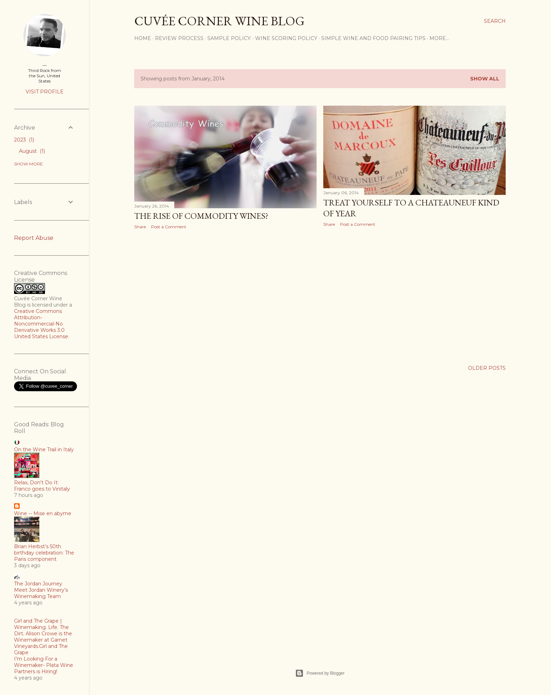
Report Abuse (33, 238)
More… (439, 38)
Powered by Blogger (319, 673)
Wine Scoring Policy (286, 38)
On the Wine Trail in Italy (44, 449)
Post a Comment (168, 226)
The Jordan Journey (38, 584)
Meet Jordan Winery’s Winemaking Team (41, 593)
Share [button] (140, 226)
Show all (484, 79)
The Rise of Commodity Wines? (201, 215)
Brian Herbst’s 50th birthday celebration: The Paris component (44, 552)
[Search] (495, 21)
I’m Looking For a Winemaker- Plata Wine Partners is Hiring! (43, 665)
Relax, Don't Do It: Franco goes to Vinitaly (42, 485)
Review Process (179, 38)
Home (142, 38)
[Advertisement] (225, 296)
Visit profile (45, 91)
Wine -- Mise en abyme (42, 513)
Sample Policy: (229, 38)
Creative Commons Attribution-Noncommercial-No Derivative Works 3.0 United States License (41, 324)
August (32, 151)
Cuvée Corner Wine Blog (219, 21)
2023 (24, 140)
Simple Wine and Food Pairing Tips (373, 38)
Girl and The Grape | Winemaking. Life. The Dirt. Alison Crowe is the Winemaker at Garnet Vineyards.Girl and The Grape (43, 637)
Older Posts (487, 368)
